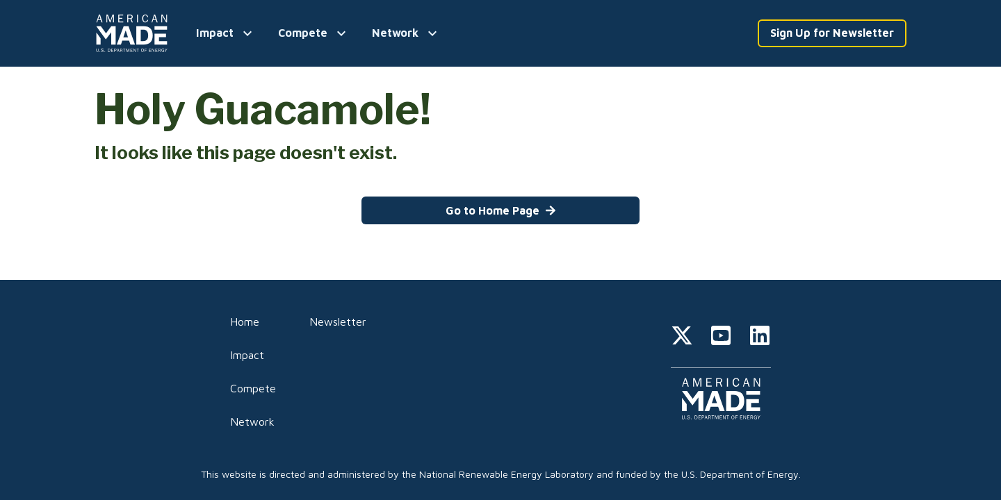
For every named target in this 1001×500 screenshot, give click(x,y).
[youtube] (721, 337)
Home (244, 321)
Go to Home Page (501, 210)
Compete (253, 388)
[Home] (134, 33)
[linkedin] (760, 337)
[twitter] (682, 337)
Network (252, 421)
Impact (247, 355)
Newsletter (337, 321)
